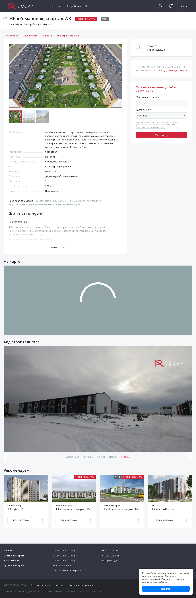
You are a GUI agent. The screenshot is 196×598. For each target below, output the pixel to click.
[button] (119, 76)
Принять (165, 589)
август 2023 (72, 456)
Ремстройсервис (32, 24)
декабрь (125, 456)
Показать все (58, 247)
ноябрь (113, 456)
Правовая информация (81, 585)
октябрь (100, 456)
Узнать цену (161, 135)
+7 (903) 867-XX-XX (19, 520)
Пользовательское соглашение (150, 127)
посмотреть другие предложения (168, 70)
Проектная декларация (21, 200)
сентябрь (88, 456)
